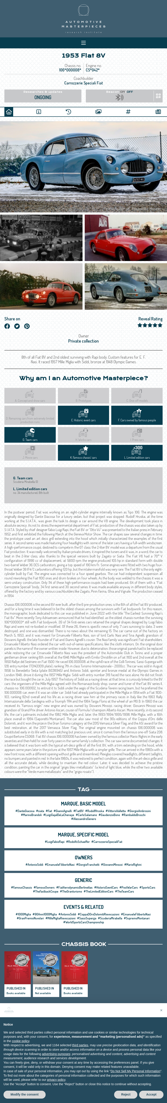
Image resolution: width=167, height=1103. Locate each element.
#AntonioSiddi (34, 864)
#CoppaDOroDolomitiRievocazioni (98, 914)
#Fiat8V (78, 811)
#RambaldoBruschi (133, 815)
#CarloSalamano (86, 815)
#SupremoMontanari (137, 918)
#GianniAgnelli (63, 811)
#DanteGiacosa (24, 811)
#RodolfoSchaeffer (78, 842)
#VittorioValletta (116, 811)
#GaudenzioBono (109, 815)
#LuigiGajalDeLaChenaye (58, 815)
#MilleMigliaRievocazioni (60, 918)
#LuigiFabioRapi (55, 842)
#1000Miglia (23, 914)
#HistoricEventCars (106, 887)
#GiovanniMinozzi (112, 864)
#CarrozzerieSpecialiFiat (106, 842)
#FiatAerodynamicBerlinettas (74, 887)
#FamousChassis (21, 887)
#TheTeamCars (124, 891)
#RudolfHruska (94, 811)
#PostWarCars (128, 887)
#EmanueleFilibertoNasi (60, 864)
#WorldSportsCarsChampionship (83, 922)
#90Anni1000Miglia (44, 914)
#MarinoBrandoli (31, 815)
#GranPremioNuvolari (30, 918)
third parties (80, 1050)
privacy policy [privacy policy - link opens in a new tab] (56, 1084)
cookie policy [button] (20, 1045)
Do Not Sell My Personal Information (135, 1075)
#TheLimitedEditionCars (98, 891)
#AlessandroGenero (83, 819)
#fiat (49, 811)
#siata (40, 811)
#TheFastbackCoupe (45, 891)
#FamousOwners (44, 887)
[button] (161, 1014)
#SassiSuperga (86, 918)
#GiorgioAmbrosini (139, 811)
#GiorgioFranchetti (87, 864)
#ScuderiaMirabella (110, 918)
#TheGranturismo (71, 891)
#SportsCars (147, 887)
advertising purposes (56, 1058)
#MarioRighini (133, 864)
